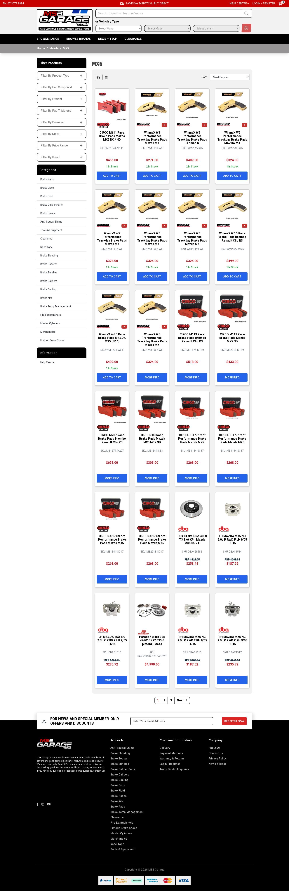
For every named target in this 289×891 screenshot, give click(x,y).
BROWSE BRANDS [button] (78, 39)
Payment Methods (171, 753)
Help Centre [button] (238, 3)
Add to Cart (112, 175)
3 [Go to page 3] (171, 700)
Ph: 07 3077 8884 (13, 3)
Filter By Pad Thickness (61, 110)
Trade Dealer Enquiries (174, 769)
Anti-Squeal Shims (51, 221)
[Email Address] (171, 721)
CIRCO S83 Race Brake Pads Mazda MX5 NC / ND (152, 438)
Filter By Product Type (61, 75)
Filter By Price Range (61, 145)
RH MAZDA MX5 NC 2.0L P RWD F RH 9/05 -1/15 (192, 640)
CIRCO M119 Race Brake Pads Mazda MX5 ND (232, 337)
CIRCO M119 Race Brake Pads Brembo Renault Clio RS (192, 337)
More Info (152, 377)
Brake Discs (47, 187)
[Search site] (247, 13)
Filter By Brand (61, 157)
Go (246, 28)
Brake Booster (48, 264)
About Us (214, 747)
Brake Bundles (48, 272)
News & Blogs (218, 763)
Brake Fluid (46, 196)
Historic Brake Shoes (52, 340)
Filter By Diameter (61, 122)
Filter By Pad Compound (61, 87)
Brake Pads (47, 179)
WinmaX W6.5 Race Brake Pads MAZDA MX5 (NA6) (112, 337)
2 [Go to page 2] (164, 700)
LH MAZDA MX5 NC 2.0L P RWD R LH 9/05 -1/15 (112, 640)
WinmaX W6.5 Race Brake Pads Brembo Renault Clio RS (232, 236)
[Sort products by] (230, 77)
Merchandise (47, 331)
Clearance (133, 39)
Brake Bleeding (49, 255)
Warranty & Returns (172, 758)
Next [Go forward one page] (182, 700)
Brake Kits (46, 297)
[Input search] (169, 13)
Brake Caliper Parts (51, 204)
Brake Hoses (47, 213)
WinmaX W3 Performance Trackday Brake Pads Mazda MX (152, 137)
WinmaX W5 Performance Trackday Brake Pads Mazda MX (112, 238)
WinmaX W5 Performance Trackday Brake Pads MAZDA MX (232, 137)
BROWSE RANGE (48, 39)
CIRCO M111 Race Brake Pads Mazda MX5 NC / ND (112, 135)
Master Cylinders (50, 323)
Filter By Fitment (61, 99)
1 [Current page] (158, 700)
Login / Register (264, 3)
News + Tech (107, 39)
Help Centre (47, 362)
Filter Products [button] (50, 63)
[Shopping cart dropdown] (282, 3)
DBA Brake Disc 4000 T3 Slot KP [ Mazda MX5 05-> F (192, 539)
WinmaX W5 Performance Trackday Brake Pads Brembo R (192, 137)
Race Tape (46, 247)
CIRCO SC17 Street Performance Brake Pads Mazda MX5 (192, 438)
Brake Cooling (48, 289)
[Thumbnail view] (98, 77)
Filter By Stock (61, 134)
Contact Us (216, 753)
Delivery (165, 747)
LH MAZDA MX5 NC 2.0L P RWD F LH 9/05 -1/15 (232, 539)
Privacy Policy (218, 758)
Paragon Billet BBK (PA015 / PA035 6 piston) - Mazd (152, 640)
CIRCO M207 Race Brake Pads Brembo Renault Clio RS (112, 438)
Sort (204, 77)
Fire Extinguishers (50, 314)
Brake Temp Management (55, 306)
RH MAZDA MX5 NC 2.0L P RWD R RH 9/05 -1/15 (232, 640)
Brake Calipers (48, 280)
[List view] (106, 77)
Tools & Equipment (51, 230)
